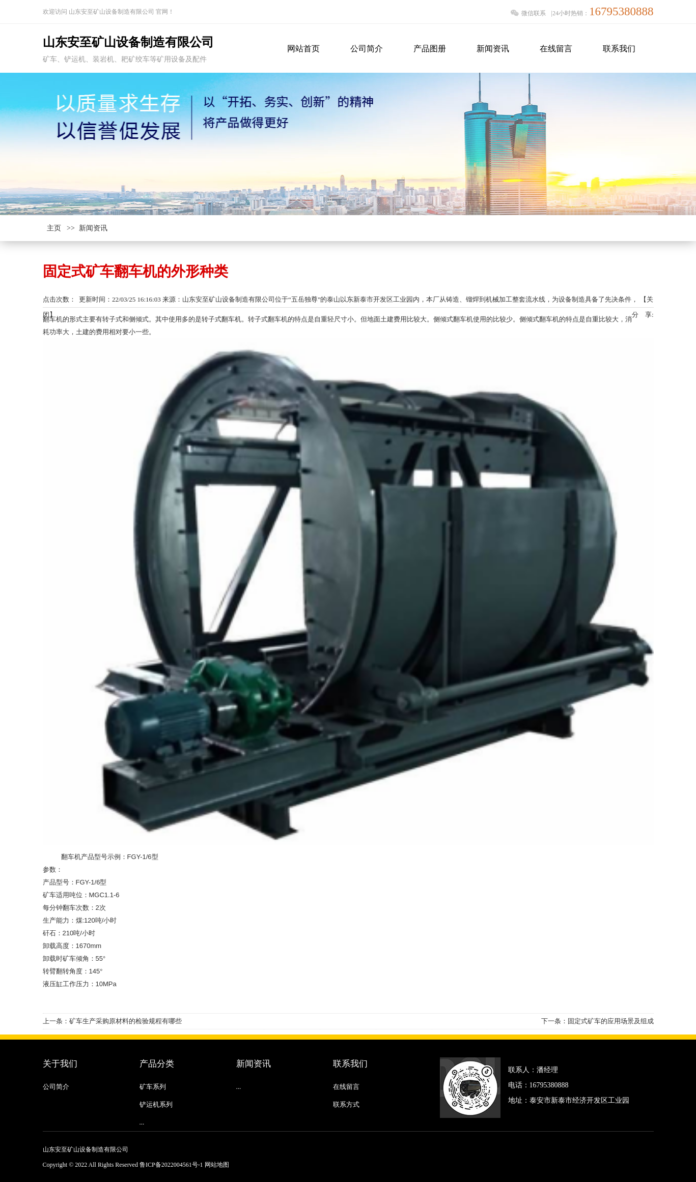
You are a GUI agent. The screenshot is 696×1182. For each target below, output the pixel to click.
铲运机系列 (156, 1104)
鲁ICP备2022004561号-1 (171, 1164)
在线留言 (346, 1086)
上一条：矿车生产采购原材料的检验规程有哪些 (112, 1021)
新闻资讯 (93, 228)
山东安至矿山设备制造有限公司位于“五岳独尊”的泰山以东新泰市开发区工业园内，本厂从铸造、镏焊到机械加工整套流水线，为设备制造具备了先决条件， (410, 299)
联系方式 (346, 1104)
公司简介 (56, 1086)
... (142, 1122)
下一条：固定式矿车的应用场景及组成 (597, 1021)
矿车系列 (153, 1086)
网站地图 (217, 1164)
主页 (54, 228)
